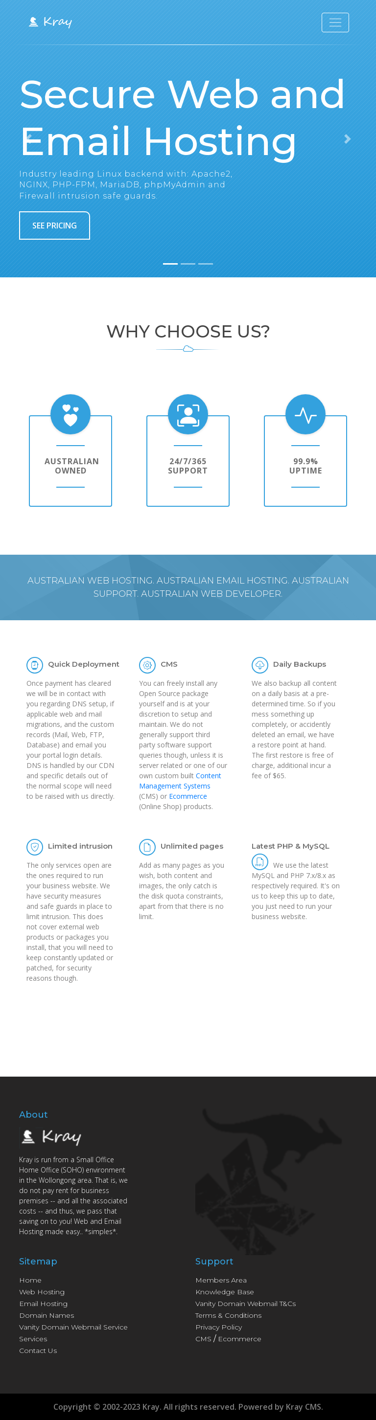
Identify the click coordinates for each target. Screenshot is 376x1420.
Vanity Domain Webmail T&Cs (245, 1303)
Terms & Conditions (228, 1315)
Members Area (221, 1280)
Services (33, 1338)
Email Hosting (43, 1303)
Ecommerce (188, 796)
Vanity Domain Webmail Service (73, 1327)
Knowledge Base (224, 1291)
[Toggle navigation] (335, 24)
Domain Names (46, 1315)
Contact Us (38, 1350)
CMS (203, 1338)
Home (30, 1280)
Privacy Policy (218, 1327)
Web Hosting (42, 1291)
